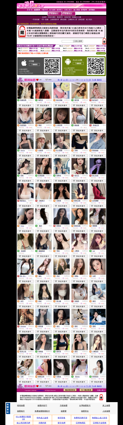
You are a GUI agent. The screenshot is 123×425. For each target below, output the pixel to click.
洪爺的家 (42, 423)
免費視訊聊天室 (80, 418)
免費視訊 (49, 100)
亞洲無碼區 (80, 423)
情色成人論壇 (42, 418)
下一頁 (88, 80)
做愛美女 (85, 411)
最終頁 (99, 80)
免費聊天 (31, 100)
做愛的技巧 (42, 406)
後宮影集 (61, 418)
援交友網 (61, 423)
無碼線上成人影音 (99, 418)
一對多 (104, 125)
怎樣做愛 (63, 406)
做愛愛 (64, 411)
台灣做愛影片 (85, 406)
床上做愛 (106, 406)
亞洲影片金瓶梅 (99, 423)
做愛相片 (21, 411)
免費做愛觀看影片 (42, 411)
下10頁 (94, 80)
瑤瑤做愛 (21, 406)
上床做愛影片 (41, 390)
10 (84, 80)
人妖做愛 (106, 411)
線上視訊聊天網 (23, 423)
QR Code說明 (101, 53)
